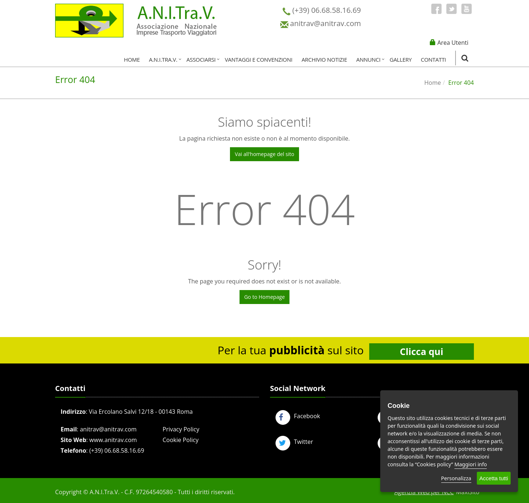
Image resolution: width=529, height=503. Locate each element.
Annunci (368, 59)
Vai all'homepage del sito (264, 154)
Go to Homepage (264, 296)
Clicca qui (421, 351)
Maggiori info (470, 464)
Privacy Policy (181, 429)
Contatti (433, 59)
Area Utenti (452, 43)
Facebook (298, 416)
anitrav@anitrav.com (108, 429)
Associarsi (201, 59)
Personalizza (456, 478)
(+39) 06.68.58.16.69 (116, 450)
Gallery (401, 59)
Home (132, 59)
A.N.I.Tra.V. (163, 59)
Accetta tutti (493, 478)
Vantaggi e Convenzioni (258, 59)
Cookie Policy (181, 440)
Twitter (294, 442)
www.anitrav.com (113, 440)
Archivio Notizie (324, 59)
